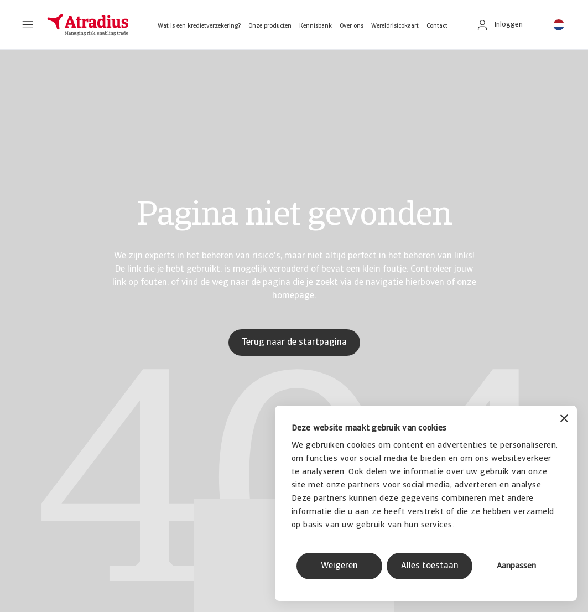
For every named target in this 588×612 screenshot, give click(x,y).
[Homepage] (87, 25)
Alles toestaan (430, 566)
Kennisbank (315, 26)
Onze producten (270, 26)
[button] (27, 25)
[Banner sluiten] (564, 419)
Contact (436, 26)
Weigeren (339, 566)
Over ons (351, 26)
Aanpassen (516, 566)
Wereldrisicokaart (395, 26)
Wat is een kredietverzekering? (199, 26)
